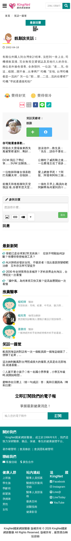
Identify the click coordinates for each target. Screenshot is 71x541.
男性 (5, 504)
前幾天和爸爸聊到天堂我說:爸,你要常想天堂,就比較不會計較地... (17, 186)
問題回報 (29, 104)
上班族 (7, 477)
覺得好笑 (15, 96)
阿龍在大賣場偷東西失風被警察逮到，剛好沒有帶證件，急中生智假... (17, 150)
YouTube (57, 502)
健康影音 (31, 511)
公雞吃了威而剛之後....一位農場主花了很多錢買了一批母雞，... (52, 162)
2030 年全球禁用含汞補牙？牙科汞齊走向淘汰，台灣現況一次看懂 (35, 273)
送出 (62, 214)
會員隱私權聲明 (43, 449)
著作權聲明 (9, 449)
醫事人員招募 (34, 477)
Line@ (55, 492)
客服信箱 (10, 461)
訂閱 (58, 416)
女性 (5, 509)
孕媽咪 (7, 498)
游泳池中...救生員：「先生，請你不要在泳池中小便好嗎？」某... (52, 150)
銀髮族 (7, 493)
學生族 (7, 483)
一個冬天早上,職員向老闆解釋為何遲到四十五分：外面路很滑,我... (52, 186)
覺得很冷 (41, 96)
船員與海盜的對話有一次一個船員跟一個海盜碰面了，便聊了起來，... (35, 353)
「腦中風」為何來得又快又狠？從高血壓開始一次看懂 (34, 282)
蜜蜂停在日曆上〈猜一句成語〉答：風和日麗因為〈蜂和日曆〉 (35, 384)
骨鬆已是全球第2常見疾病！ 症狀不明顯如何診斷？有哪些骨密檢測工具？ (34, 255)
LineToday (57, 497)
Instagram (57, 486)
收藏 (22, 105)
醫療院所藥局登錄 (34, 485)
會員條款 (25, 449)
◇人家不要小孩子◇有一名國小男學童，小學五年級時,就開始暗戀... (34, 373)
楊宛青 (22, 315)
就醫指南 (31, 506)
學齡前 (7, 488)
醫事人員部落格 (34, 494)
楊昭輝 (22, 301)
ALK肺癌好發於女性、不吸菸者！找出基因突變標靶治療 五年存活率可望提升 (35, 264)
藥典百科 (31, 501)
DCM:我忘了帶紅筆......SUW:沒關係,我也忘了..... (16, 162)
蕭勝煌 (22, 329)
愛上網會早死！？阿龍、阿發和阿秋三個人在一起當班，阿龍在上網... (52, 174)
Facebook (57, 481)
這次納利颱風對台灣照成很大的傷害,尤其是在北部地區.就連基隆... (34, 363)
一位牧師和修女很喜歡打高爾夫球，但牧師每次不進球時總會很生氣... (17, 174)
